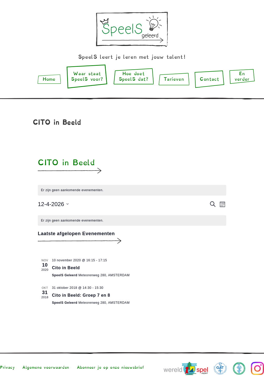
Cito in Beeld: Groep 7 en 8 (81, 295)
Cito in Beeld (66, 268)
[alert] (132, 220)
